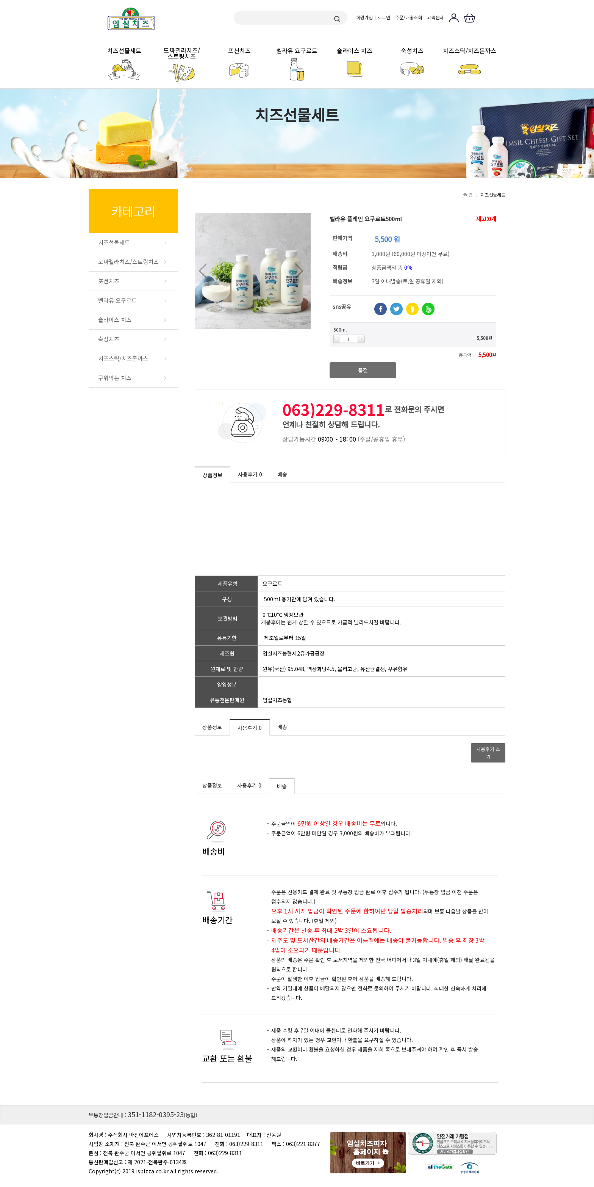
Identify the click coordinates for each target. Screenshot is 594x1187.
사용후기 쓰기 (488, 752)
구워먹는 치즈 (114, 378)
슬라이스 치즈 (354, 50)
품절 (363, 370)
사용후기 (250, 474)
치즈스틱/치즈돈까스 (469, 50)
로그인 (384, 17)
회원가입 (364, 17)
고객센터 (435, 17)
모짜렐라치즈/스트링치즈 (182, 53)
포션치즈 (239, 50)
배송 (282, 474)
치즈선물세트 (124, 50)
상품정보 (212, 475)
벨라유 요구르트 (296, 50)
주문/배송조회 (408, 17)
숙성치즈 (412, 50)
